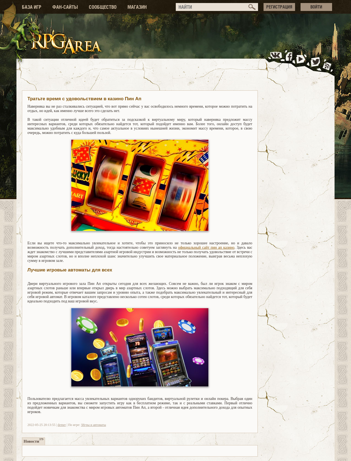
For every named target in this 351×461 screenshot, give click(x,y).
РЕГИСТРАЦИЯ (279, 6)
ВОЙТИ (316, 6)
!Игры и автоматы (93, 425)
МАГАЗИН (137, 7)
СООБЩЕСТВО (103, 7)
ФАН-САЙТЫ (65, 7)
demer (62, 425)
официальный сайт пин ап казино (206, 247)
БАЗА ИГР (31, 7)
